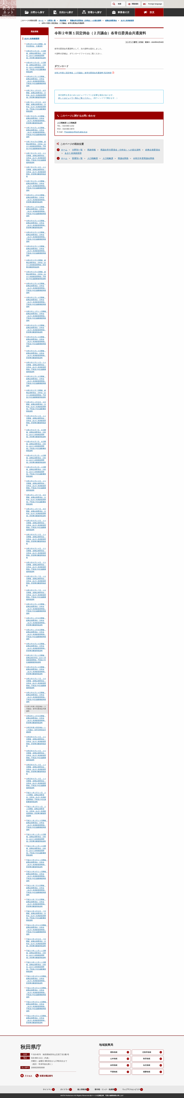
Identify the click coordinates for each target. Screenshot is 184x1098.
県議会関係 (123, 158)
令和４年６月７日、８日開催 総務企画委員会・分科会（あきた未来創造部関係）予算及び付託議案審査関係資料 (36, 446)
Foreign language (155, 4)
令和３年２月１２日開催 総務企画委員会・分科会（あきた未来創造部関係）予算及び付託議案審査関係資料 (36, 608)
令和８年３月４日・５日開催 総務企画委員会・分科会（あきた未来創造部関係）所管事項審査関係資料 (36, 54)
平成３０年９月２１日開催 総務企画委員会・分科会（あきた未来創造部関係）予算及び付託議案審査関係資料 (37, 876)
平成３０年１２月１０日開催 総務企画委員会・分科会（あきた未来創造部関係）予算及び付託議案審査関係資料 (36, 850)
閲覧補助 (135, 4)
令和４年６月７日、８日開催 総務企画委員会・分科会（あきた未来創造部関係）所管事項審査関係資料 (36, 433)
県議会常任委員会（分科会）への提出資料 (85, 20)
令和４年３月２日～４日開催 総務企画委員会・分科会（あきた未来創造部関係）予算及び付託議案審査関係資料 (36, 471)
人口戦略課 (108, 158)
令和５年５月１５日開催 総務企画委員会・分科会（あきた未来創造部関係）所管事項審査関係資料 (36, 354)
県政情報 (63, 20)
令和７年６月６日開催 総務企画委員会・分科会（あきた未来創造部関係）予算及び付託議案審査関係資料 (36, 145)
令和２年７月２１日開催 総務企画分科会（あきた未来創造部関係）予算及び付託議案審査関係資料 (36, 658)
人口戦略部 (92, 158)
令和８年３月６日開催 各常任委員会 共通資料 (36, 45)
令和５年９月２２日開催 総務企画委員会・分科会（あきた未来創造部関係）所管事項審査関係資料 (36, 328)
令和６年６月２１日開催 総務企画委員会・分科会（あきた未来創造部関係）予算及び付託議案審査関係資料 (36, 250)
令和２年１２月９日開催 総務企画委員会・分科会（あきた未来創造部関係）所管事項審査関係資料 (36, 621)
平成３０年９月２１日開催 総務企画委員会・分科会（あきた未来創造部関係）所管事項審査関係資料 (37, 863)
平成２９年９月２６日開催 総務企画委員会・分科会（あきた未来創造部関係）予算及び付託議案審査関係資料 (37, 992)
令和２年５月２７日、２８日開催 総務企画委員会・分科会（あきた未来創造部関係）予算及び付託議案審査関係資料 (36, 683)
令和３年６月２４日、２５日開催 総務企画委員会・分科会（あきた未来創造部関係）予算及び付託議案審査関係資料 (36, 566)
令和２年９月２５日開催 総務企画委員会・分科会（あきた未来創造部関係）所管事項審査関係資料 (36, 647)
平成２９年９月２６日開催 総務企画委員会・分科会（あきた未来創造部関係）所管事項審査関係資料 (37, 979)
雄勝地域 (146, 1073)
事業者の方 (123, 12)
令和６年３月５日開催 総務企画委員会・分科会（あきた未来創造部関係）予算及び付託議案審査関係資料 (36, 275)
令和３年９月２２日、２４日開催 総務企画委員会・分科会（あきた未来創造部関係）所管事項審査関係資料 (36, 539)
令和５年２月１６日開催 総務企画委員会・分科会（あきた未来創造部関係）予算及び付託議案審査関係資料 (36, 380)
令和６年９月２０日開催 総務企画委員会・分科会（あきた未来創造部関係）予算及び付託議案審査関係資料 (36, 236)
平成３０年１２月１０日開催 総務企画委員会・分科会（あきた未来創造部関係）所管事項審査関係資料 (36, 837)
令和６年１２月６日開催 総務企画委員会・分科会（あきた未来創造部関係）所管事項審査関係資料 (36, 198)
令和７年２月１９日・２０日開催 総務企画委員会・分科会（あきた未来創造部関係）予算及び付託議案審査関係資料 (36, 157)
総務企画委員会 (111, 20)
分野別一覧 (51, 20)
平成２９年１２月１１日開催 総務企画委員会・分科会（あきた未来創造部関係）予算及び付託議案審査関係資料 (36, 966)
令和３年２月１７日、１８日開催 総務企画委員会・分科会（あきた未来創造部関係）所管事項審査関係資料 (36, 580)
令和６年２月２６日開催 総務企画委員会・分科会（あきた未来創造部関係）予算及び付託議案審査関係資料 (36, 288)
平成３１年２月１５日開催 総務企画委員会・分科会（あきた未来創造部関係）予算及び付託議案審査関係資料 (37, 825)
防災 (152, 12)
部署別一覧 (77, 158)
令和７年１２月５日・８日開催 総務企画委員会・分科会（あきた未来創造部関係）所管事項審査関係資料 (36, 93)
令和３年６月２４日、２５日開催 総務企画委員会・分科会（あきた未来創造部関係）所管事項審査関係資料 (36, 553)
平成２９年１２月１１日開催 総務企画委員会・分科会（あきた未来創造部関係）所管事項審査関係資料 (36, 954)
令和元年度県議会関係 (143, 158)
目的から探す (66, 12)
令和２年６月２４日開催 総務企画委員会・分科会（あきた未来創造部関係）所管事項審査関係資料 (36, 670)
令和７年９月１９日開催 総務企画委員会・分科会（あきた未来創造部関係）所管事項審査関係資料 (36, 119)
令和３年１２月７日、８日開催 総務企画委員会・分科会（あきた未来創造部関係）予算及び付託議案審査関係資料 (36, 499)
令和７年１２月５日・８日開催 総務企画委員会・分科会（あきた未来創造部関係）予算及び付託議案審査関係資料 (36, 106)
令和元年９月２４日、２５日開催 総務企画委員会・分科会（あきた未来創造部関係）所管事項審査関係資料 (36, 741)
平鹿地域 (113, 1073)
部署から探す (95, 12)
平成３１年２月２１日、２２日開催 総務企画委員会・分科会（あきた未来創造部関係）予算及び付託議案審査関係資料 (36, 797)
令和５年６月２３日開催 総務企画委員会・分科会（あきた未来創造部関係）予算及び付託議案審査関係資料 (36, 341)
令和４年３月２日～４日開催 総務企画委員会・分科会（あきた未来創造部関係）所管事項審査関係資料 (36, 459)
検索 (119, 4)
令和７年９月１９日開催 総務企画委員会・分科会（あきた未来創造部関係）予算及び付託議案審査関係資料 (36, 132)
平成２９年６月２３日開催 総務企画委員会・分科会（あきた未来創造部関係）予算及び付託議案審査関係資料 (37, 1006)
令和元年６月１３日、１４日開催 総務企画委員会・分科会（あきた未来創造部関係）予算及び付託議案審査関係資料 (36, 783)
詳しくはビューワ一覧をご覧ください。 (75, 98)
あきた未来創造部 (127, 20)
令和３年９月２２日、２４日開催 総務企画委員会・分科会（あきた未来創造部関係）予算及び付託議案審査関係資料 (36, 525)
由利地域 (113, 1066)
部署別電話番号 (46, 1076)
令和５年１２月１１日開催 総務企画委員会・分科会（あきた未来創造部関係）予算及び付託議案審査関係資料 (37, 315)
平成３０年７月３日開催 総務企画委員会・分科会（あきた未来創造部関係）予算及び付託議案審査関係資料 (36, 890)
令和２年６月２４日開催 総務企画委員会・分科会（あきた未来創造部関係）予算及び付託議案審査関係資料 (36, 697)
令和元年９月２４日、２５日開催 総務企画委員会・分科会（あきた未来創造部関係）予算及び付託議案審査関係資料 (36, 755)
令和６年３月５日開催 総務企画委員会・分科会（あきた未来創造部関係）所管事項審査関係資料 (36, 263)
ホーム (40, 20)
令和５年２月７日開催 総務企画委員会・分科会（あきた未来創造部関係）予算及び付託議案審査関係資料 (36, 393)
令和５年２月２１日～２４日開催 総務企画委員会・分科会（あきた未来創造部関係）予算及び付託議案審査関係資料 (36, 367)
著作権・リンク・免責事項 (104, 1089)
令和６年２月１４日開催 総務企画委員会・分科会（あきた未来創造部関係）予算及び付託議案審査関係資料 (36, 302)
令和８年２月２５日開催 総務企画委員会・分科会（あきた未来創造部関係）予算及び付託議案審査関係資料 (36, 81)
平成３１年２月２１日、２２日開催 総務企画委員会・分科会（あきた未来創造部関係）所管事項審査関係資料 (36, 811)
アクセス (28, 1076)
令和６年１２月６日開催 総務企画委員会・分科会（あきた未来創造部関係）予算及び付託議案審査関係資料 (36, 211)
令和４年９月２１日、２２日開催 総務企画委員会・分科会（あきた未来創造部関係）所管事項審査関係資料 (36, 420)
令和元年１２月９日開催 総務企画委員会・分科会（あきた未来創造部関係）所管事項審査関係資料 (36, 719)
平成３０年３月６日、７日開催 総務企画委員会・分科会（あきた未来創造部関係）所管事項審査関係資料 (36, 942)
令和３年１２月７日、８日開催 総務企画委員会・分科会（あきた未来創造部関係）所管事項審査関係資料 (36, 512)
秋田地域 (146, 1059)
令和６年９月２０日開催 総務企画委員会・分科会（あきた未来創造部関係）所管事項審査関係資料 (36, 224)
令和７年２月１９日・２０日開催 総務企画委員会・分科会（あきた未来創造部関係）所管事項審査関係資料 (36, 171)
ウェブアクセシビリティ (133, 1089)
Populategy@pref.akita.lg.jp (75, 132)
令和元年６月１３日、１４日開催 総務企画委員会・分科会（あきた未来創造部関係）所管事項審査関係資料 (36, 769)
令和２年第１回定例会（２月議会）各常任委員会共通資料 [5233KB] (82, 73)
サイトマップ (42, 1089)
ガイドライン (61, 1089)
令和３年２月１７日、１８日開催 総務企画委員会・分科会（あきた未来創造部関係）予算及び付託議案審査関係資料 (36, 594)
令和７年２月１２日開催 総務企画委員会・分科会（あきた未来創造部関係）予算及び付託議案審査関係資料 (36, 185)
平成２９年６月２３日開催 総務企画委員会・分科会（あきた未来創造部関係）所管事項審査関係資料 (37, 1019)
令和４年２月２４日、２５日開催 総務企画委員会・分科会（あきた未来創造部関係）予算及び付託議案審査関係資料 (36, 485)
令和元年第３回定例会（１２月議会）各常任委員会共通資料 (36, 730)
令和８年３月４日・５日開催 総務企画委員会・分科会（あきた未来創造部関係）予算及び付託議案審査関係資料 (36, 67)
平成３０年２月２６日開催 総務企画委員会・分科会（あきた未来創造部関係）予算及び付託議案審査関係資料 (37, 929)
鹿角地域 (113, 1052)
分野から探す (38, 12)
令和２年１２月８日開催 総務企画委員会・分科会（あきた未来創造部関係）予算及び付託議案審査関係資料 (36, 634)
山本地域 (113, 1059)
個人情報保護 (79, 1089)
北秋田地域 (146, 1052)
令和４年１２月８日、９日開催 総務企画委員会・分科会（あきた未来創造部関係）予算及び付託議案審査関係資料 (36, 406)
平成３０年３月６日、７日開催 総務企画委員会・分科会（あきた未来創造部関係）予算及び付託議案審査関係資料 (36, 915)
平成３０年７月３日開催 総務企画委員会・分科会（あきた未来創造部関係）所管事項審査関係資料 (36, 903)
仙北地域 (146, 1066)
